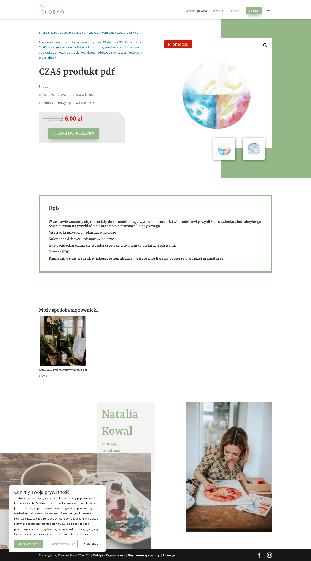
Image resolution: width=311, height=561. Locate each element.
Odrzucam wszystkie (62, 544)
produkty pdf (77, 33)
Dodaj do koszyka (73, 133)
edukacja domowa (52, 52)
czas (69, 47)
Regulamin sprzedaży (144, 555)
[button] (265, 45)
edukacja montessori (112, 52)
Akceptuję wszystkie (29, 544)
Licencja (169, 555)
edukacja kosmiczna (101, 33)
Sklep (254, 11)
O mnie (218, 11)
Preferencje (91, 543)
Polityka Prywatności (109, 555)
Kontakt (235, 11)
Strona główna (196, 11)
